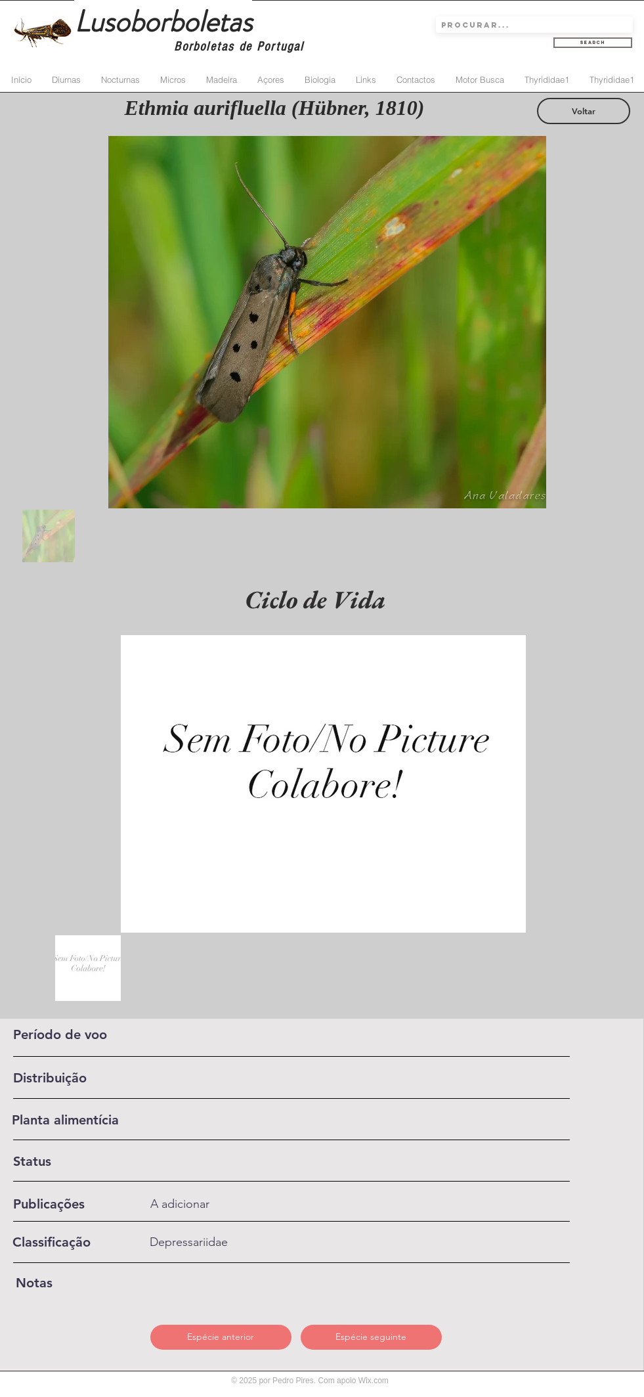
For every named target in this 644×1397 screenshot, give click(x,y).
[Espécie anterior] (220, 1337)
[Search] (592, 42)
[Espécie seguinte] (371, 1337)
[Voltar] (583, 111)
